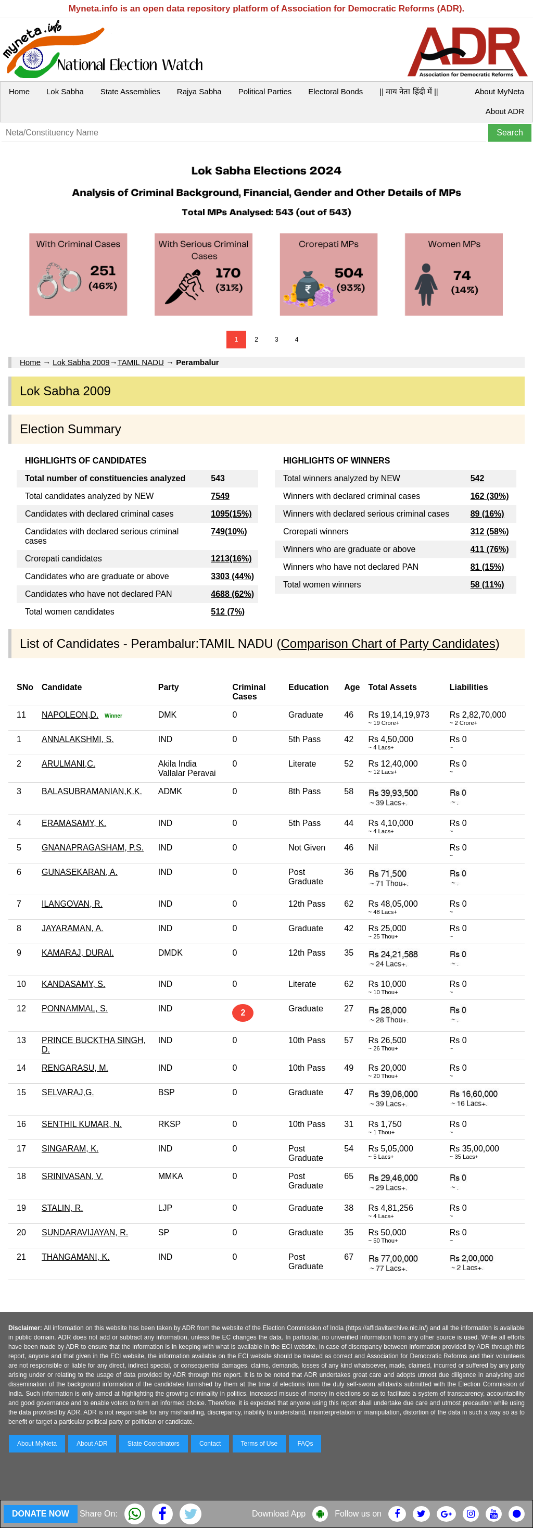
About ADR (505, 111)
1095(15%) (231, 513)
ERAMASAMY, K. (74, 823)
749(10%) (229, 531)
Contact (210, 1443)
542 (478, 478)
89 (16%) (487, 513)
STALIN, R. (62, 1208)
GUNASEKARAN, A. (80, 872)
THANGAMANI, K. (76, 1257)
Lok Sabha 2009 (81, 362)
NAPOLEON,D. (70, 714)
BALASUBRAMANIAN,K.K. (92, 791)
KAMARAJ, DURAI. (78, 952)
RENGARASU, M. (75, 1067)
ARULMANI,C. (68, 763)
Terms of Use (259, 1443)
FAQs (305, 1443)
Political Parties (265, 91)
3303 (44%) (232, 576)
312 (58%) (490, 531)
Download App (279, 1513)
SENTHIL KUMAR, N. (82, 1124)
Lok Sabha (65, 91)
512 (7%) (228, 611)
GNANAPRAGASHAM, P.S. (93, 847)
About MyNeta (499, 91)
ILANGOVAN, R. (72, 903)
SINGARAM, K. (70, 1148)
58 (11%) (487, 584)
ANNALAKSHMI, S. (78, 739)
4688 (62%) (232, 594)
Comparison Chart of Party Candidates (388, 643)
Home (19, 91)
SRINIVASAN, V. (72, 1176)
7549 (220, 496)
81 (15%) (487, 566)
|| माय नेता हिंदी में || (408, 91)
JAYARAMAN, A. (73, 928)
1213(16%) (231, 558)
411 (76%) (490, 549)
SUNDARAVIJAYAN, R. (85, 1232)
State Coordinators (154, 1443)
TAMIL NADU (141, 362)
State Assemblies (130, 91)
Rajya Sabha (199, 91)
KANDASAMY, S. (73, 984)
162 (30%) (490, 496)
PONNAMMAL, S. (75, 1008)
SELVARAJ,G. (68, 1092)
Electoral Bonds (335, 91)
